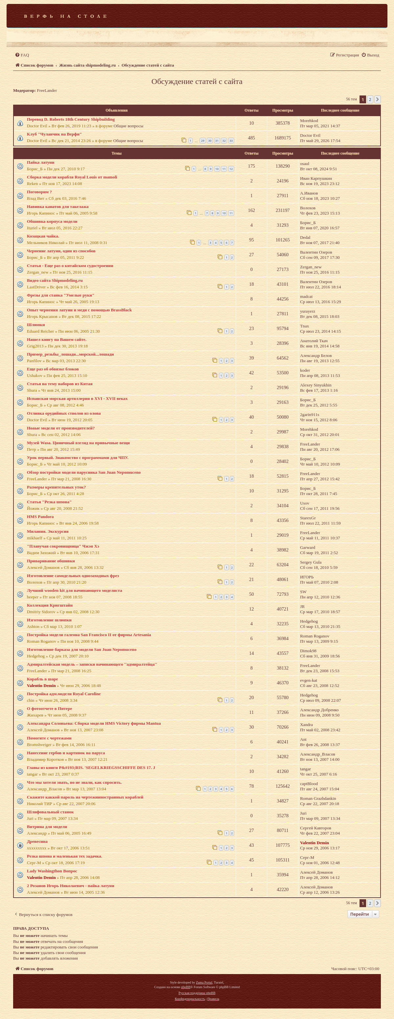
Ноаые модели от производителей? (61, 428)
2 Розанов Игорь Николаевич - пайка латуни (70, 885)
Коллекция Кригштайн (50, 605)
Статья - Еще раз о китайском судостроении (70, 265)
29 (202, 140)
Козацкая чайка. (43, 236)
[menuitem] (22, 55)
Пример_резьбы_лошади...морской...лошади (70, 354)
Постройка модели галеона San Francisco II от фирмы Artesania (89, 634)
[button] (377, 99)
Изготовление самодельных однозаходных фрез (73, 575)
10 (217, 169)
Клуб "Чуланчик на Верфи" (54, 134)
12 (231, 169)
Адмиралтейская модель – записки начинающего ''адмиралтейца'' (92, 664)
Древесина (37, 841)
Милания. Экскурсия (48, 531)
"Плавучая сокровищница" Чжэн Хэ (63, 546)
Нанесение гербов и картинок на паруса (66, 752)
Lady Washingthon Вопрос (52, 870)
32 (224, 140)
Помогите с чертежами (49, 738)
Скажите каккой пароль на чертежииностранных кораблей (85, 797)
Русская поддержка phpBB (197, 993)
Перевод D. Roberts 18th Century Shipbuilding (71, 119)
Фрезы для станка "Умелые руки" (61, 295)
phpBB (185, 987)
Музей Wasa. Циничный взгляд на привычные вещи (78, 442)
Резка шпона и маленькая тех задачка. (64, 856)
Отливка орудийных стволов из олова (64, 413)
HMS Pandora (40, 516)
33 (231, 140)
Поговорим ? (39, 191)
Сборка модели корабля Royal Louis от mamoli (72, 177)
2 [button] (370, 99)
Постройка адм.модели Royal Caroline (64, 693)
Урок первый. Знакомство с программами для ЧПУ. (77, 457)
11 (224, 169)
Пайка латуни (40, 162)
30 (209, 140)
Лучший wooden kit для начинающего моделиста (74, 590)
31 (217, 140)
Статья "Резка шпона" (49, 501)
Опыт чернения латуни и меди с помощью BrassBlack (79, 309)
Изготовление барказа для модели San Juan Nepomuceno (82, 649)
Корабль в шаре (42, 678)
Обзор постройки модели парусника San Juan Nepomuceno (84, 472)
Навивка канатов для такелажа (58, 206)
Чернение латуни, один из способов (61, 250)
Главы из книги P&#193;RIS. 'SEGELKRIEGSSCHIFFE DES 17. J (91, 767)
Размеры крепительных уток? (56, 487)
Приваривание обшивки (51, 560)
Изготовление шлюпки (49, 619)
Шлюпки (36, 324)
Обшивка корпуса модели (52, 221)
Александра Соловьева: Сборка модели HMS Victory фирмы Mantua (94, 723)
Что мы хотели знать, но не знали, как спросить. (74, 782)
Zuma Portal (204, 982)
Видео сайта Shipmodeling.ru (55, 280)
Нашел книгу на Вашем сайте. (56, 339)
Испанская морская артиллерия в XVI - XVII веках (77, 398)
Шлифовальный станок (50, 811)
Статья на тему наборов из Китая (60, 383)
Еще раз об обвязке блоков (53, 368)
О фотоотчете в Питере (49, 708)
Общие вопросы (128, 125)
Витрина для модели (47, 826)
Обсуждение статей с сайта (196, 81)
